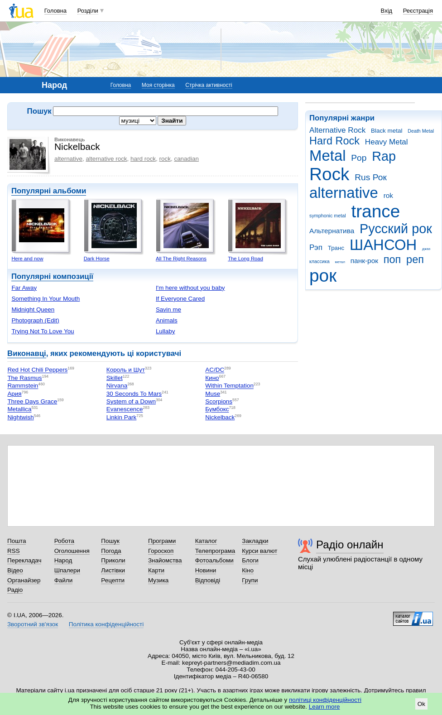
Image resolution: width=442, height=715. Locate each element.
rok (388, 195)
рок (322, 275)
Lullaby (165, 331)
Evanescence (124, 409)
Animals (167, 320)
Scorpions (218, 401)
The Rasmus (24, 377)
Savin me (168, 309)
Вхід (387, 10)
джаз (426, 249)
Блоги (250, 560)
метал (340, 262)
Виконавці (26, 353)
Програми (162, 540)
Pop (358, 158)
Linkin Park (121, 417)
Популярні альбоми (48, 191)
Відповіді (208, 580)
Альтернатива (331, 231)
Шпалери (67, 570)
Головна (55, 10)
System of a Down (131, 401)
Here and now (27, 258)
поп (392, 259)
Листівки (113, 570)
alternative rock (106, 158)
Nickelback (220, 417)
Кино (212, 377)
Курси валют (259, 550)
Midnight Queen (32, 309)
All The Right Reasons (181, 258)
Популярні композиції (52, 276)
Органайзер (23, 580)
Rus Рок (371, 177)
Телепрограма (215, 550)
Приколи (113, 560)
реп (415, 259)
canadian (186, 158)
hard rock (143, 158)
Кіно (248, 570)
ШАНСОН (383, 244)
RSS (13, 550)
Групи (250, 580)
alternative (343, 192)
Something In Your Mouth (45, 298)
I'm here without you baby (190, 287)
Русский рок (396, 228)
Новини (205, 570)
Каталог (206, 540)
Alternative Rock (337, 130)
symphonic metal (327, 215)
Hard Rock (334, 141)
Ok (421, 704)
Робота (64, 540)
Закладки (255, 540)
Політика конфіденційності (106, 624)
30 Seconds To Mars (134, 393)
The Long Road (245, 258)
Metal (327, 155)
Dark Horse (97, 258)
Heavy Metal (386, 142)
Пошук (110, 540)
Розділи (87, 10)
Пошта (16, 540)
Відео (15, 570)
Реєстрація (418, 10)
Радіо (15, 589)
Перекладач (24, 560)
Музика (158, 580)
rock (165, 158)
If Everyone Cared (180, 298)
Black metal (386, 130)
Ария (14, 393)
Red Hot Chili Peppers (37, 370)
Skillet (114, 377)
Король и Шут (125, 370)
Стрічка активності (208, 85)
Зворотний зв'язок (32, 624)
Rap (384, 156)
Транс (336, 248)
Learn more (324, 706)
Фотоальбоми (214, 560)
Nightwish (20, 417)
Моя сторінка (158, 85)
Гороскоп (160, 550)
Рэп (315, 247)
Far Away (24, 287)
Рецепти (113, 580)
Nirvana (116, 386)
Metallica (19, 409)
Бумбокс (217, 409)
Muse (212, 393)
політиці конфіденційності (325, 699)
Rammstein (22, 386)
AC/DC (214, 370)
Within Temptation (229, 386)
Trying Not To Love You (42, 331)
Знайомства (165, 560)
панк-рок (364, 260)
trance (375, 211)
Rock (329, 174)
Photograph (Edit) (35, 320)
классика (319, 261)
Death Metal (421, 131)
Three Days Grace (32, 401)
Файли (63, 580)
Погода (111, 550)
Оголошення (72, 550)
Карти (156, 570)
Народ (63, 560)
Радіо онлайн (350, 544)
